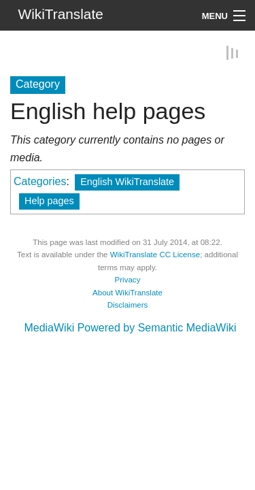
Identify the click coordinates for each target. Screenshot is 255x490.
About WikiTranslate (127, 292)
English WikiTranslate (127, 181)
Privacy (128, 279)
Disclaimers (127, 304)
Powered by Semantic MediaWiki (157, 327)
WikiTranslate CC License (155, 254)
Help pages (49, 200)
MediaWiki (49, 327)
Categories (40, 180)
